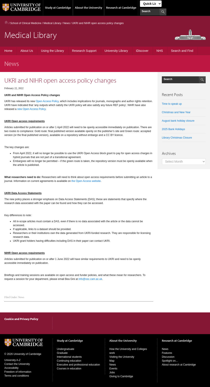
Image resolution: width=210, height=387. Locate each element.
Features (167, 352)
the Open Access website (86, 181)
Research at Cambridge (121, 8)
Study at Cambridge (58, 8)
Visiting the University (121, 356)
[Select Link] (151, 3)
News (21, 297)
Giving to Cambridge (121, 376)
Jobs (112, 372)
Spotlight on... (170, 360)
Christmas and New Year (176, 112)
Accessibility (11, 367)
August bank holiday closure (178, 120)
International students (69, 356)
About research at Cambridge (179, 364)
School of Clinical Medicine (25, 23)
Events (113, 368)
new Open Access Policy (31, 109)
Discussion (168, 356)
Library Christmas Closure (177, 137)
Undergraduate (65, 349)
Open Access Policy (47, 101)
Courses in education (69, 368)
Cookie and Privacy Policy (21, 319)
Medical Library (52, 23)
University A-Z (12, 360)
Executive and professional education (78, 364)
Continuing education (69, 360)
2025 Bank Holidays (173, 129)
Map (111, 360)
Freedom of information (17, 371)
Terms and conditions (16, 375)
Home (6, 22)
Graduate (62, 352)
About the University (88, 8)
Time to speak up (172, 103)
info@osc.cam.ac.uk (90, 279)
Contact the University (17, 364)
